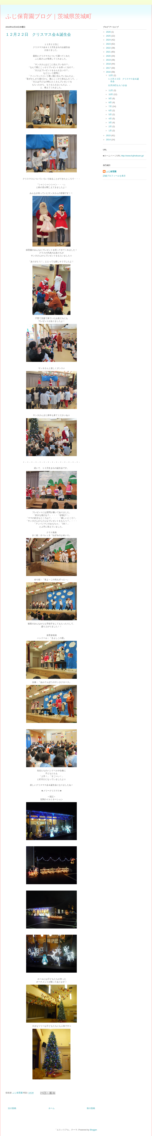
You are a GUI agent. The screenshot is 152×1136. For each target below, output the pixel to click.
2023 (108, 44)
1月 (110, 130)
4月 (110, 118)
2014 (108, 139)
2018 (108, 64)
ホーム (51, 1108)
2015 (108, 135)
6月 (110, 110)
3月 (110, 122)
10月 (111, 94)
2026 (108, 32)
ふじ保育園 (111, 171)
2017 (108, 68)
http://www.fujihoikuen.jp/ (132, 156)
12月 (111, 75)
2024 (108, 40)
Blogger (93, 1130)
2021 (108, 52)
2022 (108, 48)
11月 (111, 90)
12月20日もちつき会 (117, 85)
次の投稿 (12, 1108)
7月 (110, 106)
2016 (108, 72)
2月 (110, 126)
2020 (108, 56)
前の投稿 (91, 1108)
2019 (108, 60)
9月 (110, 98)
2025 (108, 36)
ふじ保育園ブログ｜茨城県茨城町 (49, 16)
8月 (110, 102)
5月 (110, 114)
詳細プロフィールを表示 (114, 176)
